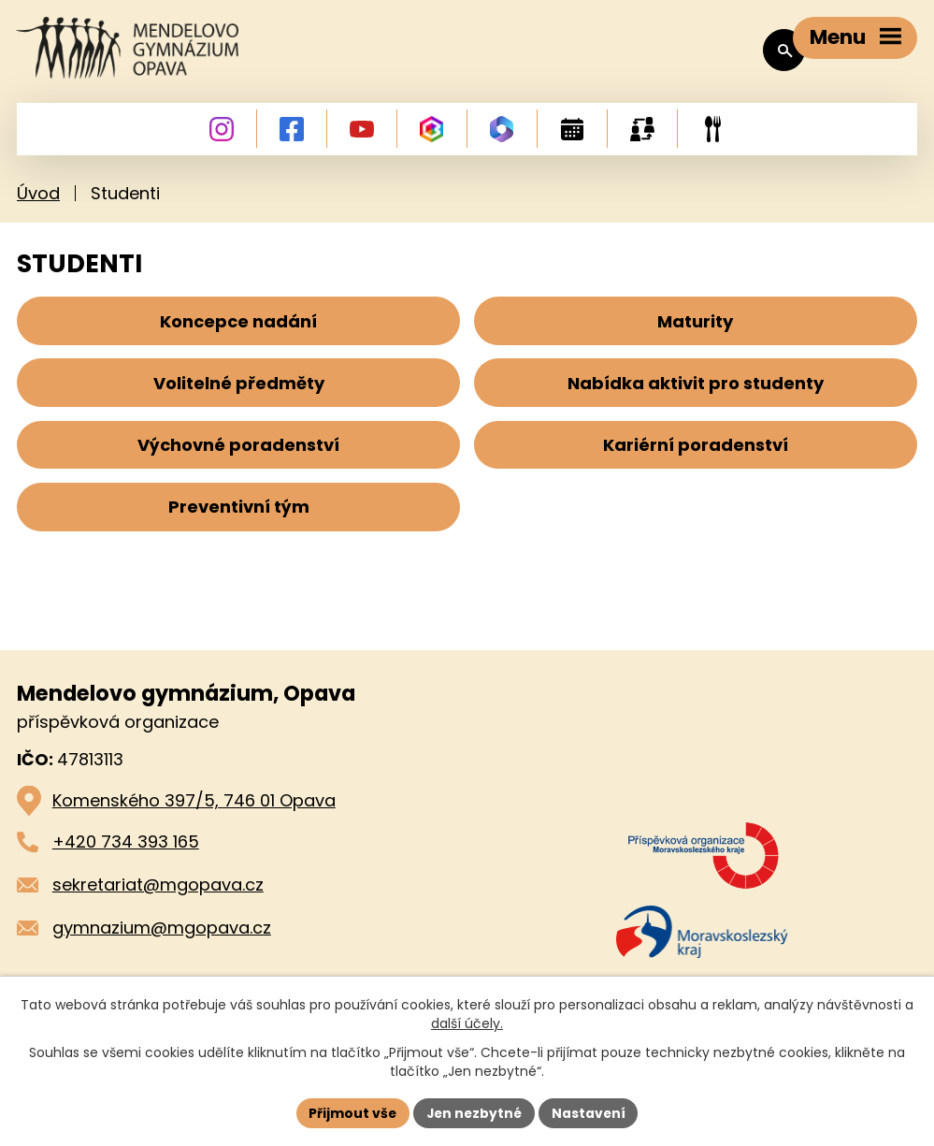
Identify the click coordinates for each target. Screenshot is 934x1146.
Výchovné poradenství (238, 453)
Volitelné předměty (238, 389)
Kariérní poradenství (695, 453)
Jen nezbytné (474, 1112)
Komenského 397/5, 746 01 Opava (194, 812)
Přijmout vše (351, 1112)
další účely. (467, 1023)
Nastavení (590, 1112)
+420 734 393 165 (125, 853)
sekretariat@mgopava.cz (158, 895)
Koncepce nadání (238, 325)
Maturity (695, 325)
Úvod (38, 197)
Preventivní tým (238, 517)
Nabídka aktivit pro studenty (696, 389)
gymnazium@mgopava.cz (161, 938)
